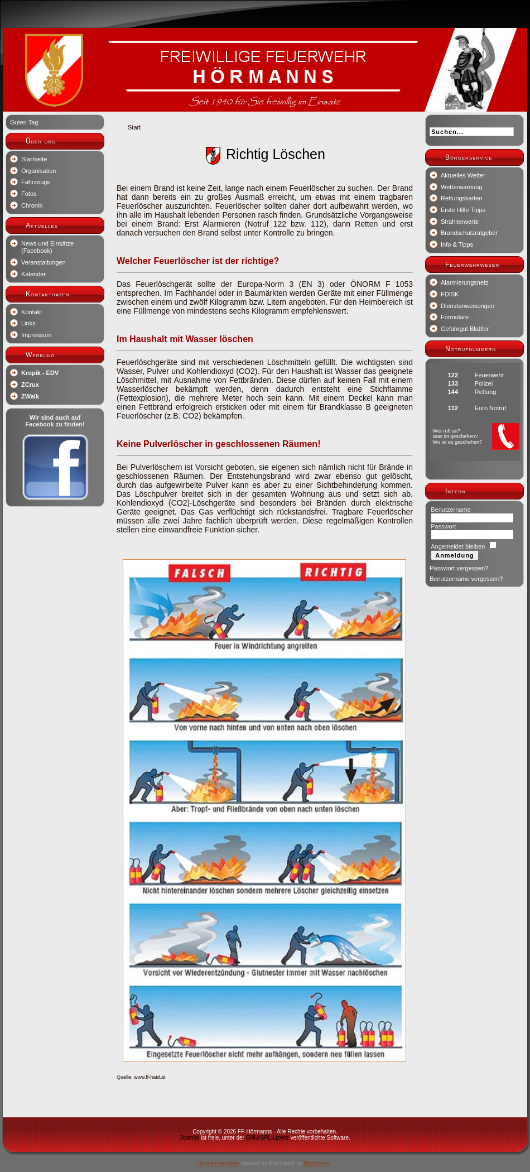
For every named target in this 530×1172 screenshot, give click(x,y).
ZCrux (30, 384)
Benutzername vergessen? (466, 578)
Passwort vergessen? (459, 568)
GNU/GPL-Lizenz (267, 1138)
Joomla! (189, 1138)
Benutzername (451, 509)
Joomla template (219, 1163)
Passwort (443, 526)
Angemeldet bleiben (458, 546)
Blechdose (316, 1163)
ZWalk (30, 396)
